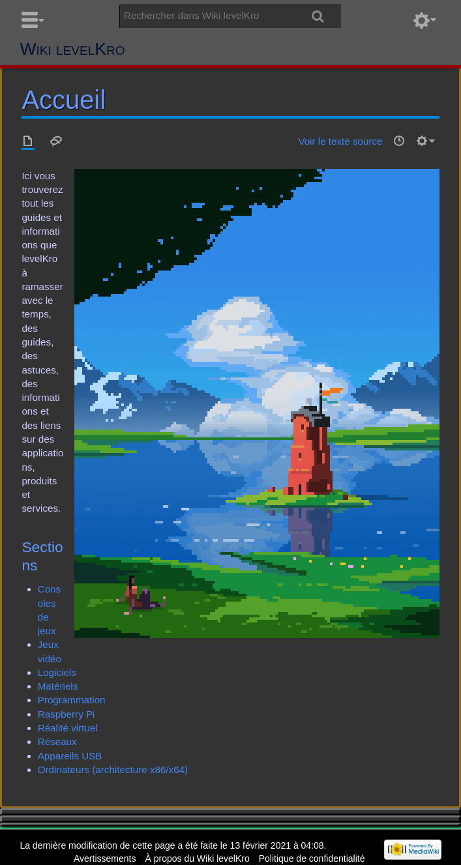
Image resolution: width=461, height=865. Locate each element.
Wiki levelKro (72, 49)
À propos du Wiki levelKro (197, 858)
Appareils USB (70, 755)
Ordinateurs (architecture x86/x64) (113, 769)
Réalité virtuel (68, 727)
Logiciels (57, 672)
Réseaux (57, 741)
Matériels (58, 686)
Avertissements (105, 858)
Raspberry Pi (66, 714)
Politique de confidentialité (312, 858)
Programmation (72, 699)
